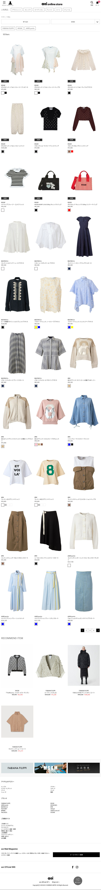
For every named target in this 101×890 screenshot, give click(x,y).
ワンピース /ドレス (6, 788)
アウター (52, 786)
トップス (3, 786)
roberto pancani (54, 810)
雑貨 (51, 792)
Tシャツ (49, 10)
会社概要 (3, 838)
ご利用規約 (4, 833)
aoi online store (52, 3)
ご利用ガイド (4, 823)
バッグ (52, 790)
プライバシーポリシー (7, 834)
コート (58, 10)
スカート (52, 788)
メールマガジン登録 (76, 855)
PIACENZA (4, 812)
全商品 (8, 17)
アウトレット (16, 10)
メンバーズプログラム (7, 825)
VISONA (52, 812)
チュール (67, 10)
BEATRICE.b (4, 807)
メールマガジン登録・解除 (8, 829)
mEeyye (52, 809)
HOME (3, 17)
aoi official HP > (44, 882)
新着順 (73, 22)
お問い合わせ (4, 836)
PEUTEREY (4, 809)
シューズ (3, 792)
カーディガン (39, 10)
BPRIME (3, 810)
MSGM (20, 28)
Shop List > (55, 882)
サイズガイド (4, 827)
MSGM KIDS (53, 805)
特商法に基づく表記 (6, 831)
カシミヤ (28, 10)
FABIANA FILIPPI (8, 28)
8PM (51, 807)
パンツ (3, 790)
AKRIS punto (30, 28)
